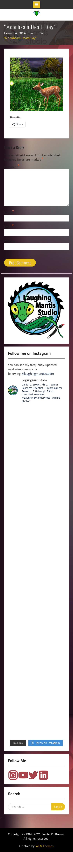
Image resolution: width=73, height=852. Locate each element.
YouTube (23, 775)
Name (8, 212)
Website (9, 241)
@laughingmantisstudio (38, 374)
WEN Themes (45, 846)
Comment (11, 167)
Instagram (13, 775)
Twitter (33, 775)
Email (8, 227)
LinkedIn (43, 775)
